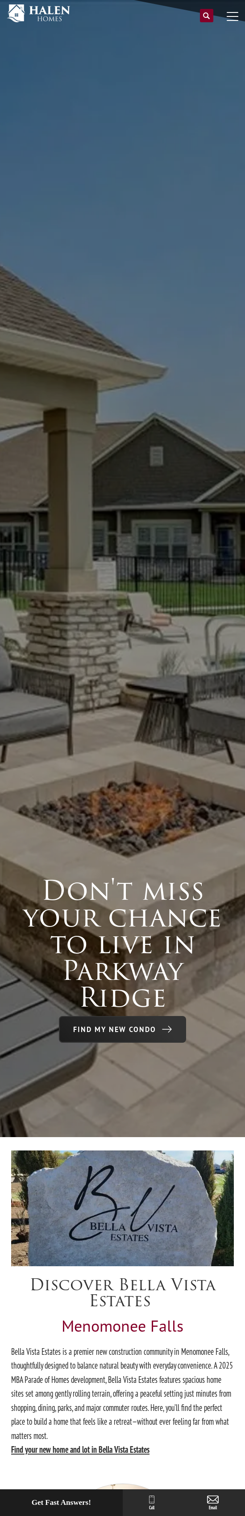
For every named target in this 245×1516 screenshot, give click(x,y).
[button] (206, 19)
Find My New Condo (114, 1029)
